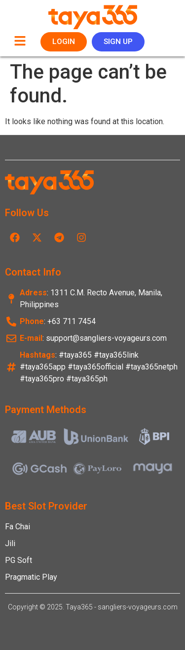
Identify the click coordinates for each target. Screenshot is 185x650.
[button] (20, 41)
